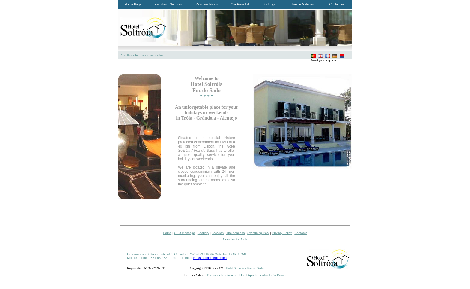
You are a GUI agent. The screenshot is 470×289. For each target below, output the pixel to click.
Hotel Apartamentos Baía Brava (262, 275)
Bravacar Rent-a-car (222, 275)
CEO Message (184, 233)
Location (218, 233)
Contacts (300, 233)
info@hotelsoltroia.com (210, 258)
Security (203, 233)
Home (167, 233)
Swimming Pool (258, 233)
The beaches (235, 233)
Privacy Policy (282, 233)
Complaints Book (235, 239)
